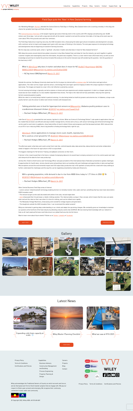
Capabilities (76, 6)
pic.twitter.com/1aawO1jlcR (68, 109)
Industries (67, 6)
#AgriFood (33, 67)
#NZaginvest (64, 136)
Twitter (55, 215)
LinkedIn (62, 215)
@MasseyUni (39, 70)
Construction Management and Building (48, 367)
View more (66, 344)
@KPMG (99, 67)
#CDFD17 (52, 109)
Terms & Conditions (21, 363)
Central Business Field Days (30, 34)
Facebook (69, 215)
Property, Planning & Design (46, 375)
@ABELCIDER (27, 70)
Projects (84, 6)
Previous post (107, 222)
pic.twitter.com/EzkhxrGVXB (55, 70)
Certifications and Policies (23, 366)
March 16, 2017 (57, 181)
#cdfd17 (81, 67)
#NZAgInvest (35, 177)
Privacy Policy (19, 360)
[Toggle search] (120, 6)
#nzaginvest (90, 67)
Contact (104, 6)
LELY (21, 197)
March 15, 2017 (54, 74)
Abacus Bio (30, 119)
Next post (25, 222)
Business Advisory (45, 363)
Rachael (37, 27)
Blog (91, 6)
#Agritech (26, 133)
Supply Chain (113, 6)
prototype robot (81, 82)
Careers (97, 6)
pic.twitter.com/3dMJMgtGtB (81, 136)
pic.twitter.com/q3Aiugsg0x (53, 177)
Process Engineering (46, 371)
